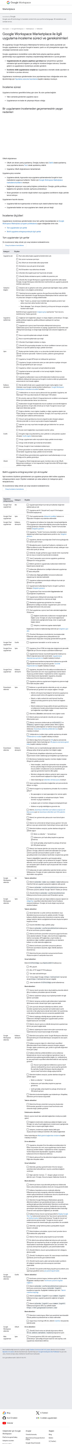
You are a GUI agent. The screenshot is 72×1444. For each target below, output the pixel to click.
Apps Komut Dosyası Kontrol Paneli (35, 1438)
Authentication (34, 1218)
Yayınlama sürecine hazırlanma (26, 79)
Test (26, 165)
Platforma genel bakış (10, 1437)
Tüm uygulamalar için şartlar (17, 228)
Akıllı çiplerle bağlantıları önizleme (49, 1135)
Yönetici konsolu (31, 1434)
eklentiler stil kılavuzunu (52, 780)
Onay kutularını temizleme (14, 245)
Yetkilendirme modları (34, 736)
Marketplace (9, 9)
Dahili (51, 163)
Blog (50, 1434)
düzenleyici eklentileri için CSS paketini (52, 812)
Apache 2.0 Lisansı (8, 1352)
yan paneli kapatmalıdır (51, 1271)
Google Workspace (18, 29)
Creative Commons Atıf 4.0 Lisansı (40, 1349)
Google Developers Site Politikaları (48, 1352)
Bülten (51, 1438)
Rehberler (39, 29)
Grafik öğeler (27, 436)
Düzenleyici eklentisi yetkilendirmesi (46, 729)
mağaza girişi (41, 312)
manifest (57, 1321)
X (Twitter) (52, 1441)
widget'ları (30, 901)
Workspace (21, 2)
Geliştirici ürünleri (8, 1440)
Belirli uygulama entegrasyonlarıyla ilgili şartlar (24, 232)
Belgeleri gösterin (38, 529)
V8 (52, 740)
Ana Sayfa (6, 29)
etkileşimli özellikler (50, 516)
